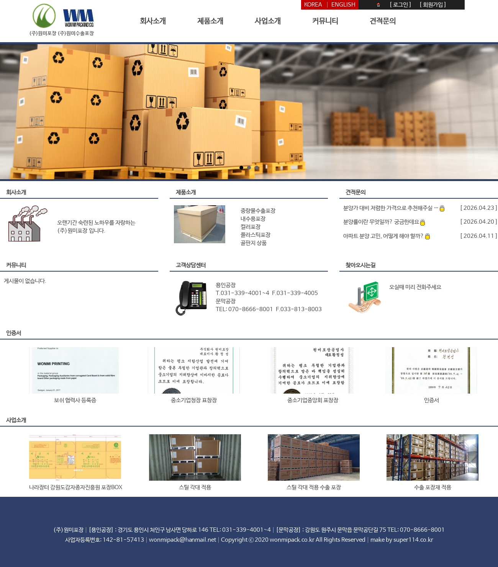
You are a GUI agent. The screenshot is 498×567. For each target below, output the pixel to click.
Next (485, 111)
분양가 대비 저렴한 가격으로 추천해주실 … (393, 208)
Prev (12, 111)
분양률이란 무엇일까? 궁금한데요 (384, 222)
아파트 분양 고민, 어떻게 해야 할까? (386, 236)
